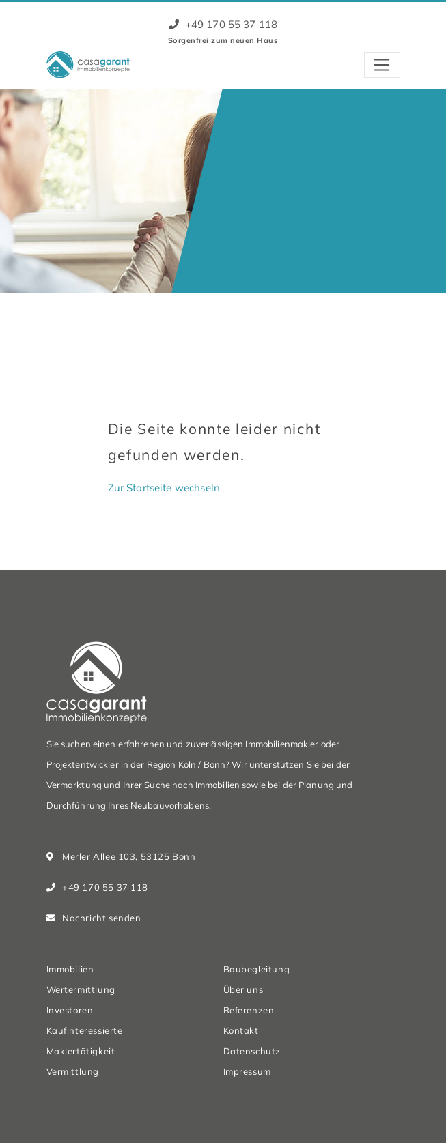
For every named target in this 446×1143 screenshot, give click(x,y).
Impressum (247, 1071)
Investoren (70, 1009)
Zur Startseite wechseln (164, 487)
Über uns (243, 989)
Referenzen (249, 1009)
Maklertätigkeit (80, 1050)
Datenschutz (252, 1050)
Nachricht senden (101, 917)
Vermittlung (72, 1071)
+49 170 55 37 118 (223, 24)
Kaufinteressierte (84, 1030)
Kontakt (241, 1030)
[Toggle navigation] (382, 65)
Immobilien (70, 969)
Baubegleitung (256, 969)
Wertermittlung (80, 989)
